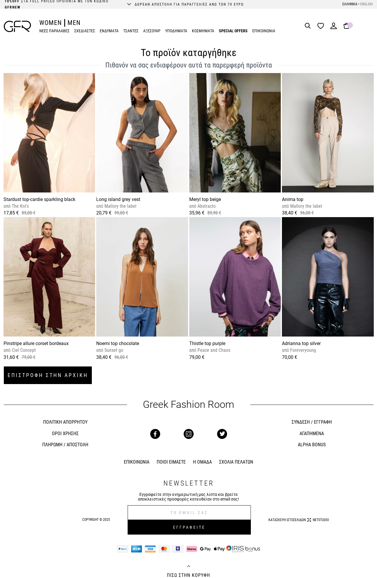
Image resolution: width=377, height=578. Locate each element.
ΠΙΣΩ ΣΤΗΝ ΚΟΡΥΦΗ (188, 575)
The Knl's (20, 206)
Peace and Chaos (213, 350)
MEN (74, 22)
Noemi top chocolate (117, 343)
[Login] (333, 28)
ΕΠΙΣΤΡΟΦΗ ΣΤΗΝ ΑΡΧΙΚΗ (48, 375)
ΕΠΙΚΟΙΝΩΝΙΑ (263, 30)
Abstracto (206, 206)
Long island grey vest (118, 199)
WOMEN (50, 22)
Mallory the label (119, 206)
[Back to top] (189, 566)
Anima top (292, 199)
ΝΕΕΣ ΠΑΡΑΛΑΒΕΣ (54, 30)
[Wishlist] (322, 26)
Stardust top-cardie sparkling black (39, 199)
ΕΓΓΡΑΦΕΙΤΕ (189, 527)
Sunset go (113, 350)
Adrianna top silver (301, 343)
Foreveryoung (302, 350)
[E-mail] (189, 512)
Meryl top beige (205, 199)
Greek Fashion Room (188, 404)
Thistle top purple (207, 343)
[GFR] (17, 26)
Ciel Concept (23, 350)
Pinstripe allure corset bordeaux (36, 343)
